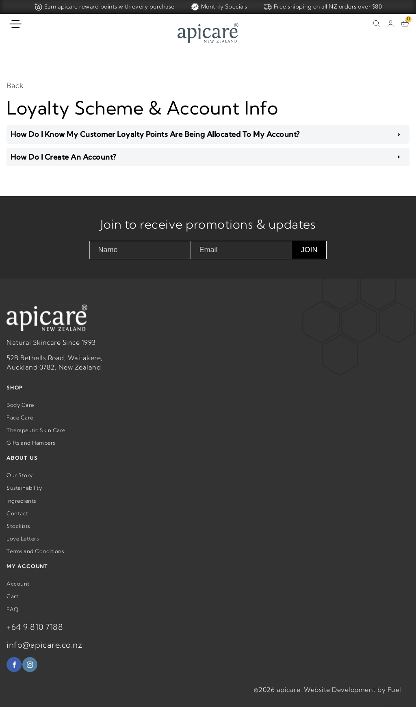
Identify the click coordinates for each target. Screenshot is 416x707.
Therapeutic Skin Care (35, 438)
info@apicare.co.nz (44, 653)
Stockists (18, 534)
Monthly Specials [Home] (219, 7)
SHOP (14, 396)
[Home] (208, 34)
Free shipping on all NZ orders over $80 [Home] (323, 7)
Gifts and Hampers (30, 451)
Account (18, 592)
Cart (12, 604)
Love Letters (22, 547)
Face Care (19, 426)
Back (15, 85)
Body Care (20, 413)
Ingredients (21, 509)
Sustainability (24, 496)
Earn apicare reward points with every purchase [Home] (104, 7)
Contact (17, 521)
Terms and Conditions (35, 559)
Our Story (19, 483)
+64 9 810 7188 (34, 635)
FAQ (12, 617)
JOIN (309, 250)
